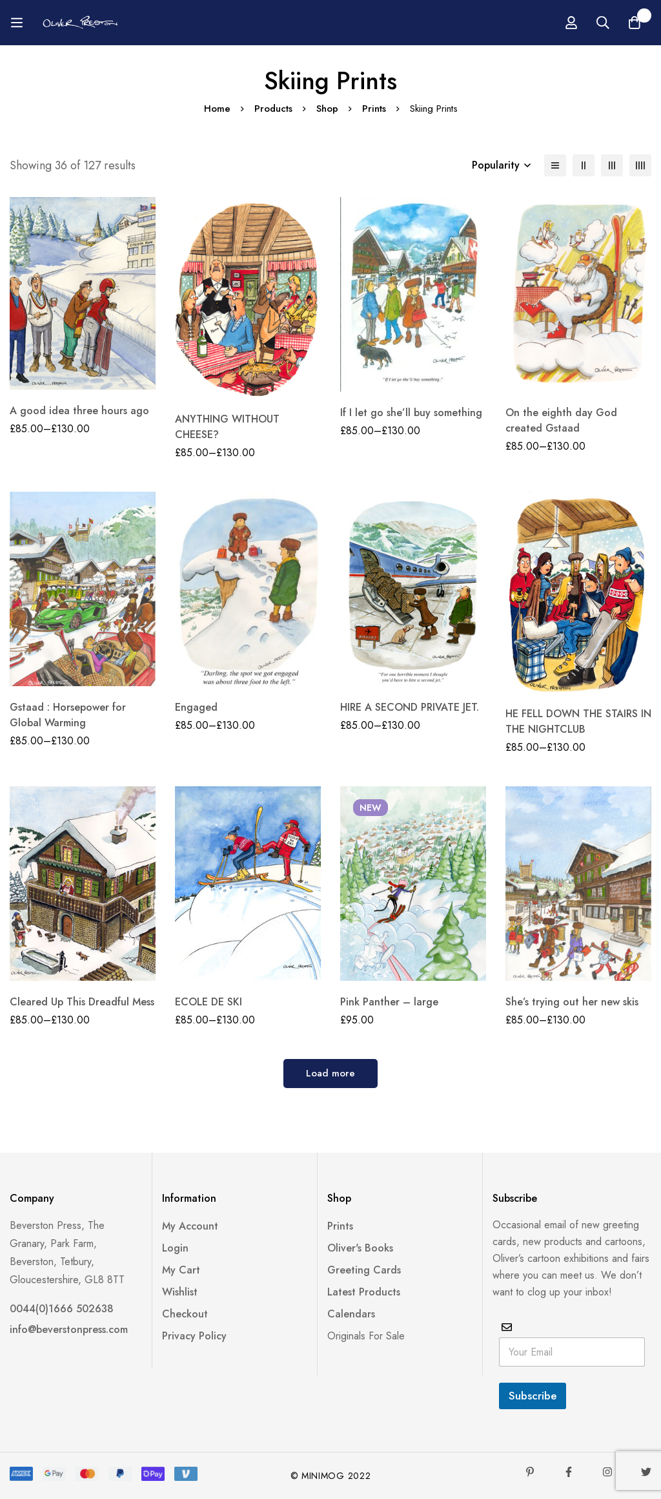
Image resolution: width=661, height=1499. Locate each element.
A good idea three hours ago (79, 410)
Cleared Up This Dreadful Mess (82, 1001)
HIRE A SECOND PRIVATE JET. (409, 707)
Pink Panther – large (389, 1001)
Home (216, 108)
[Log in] (617, 23)
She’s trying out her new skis (571, 1001)
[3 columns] (612, 165)
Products (273, 108)
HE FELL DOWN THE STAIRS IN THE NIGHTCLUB (578, 721)
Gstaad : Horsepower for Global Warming (68, 715)
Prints (374, 108)
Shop (327, 108)
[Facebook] (569, 1472)
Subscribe (532, 1395)
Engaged (196, 707)
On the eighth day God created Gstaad (561, 420)
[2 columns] (584, 165)
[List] (555, 165)
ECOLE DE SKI (208, 1001)
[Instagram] (607, 1472)
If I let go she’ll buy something (411, 412)
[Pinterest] (530, 1472)
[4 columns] (640, 165)
